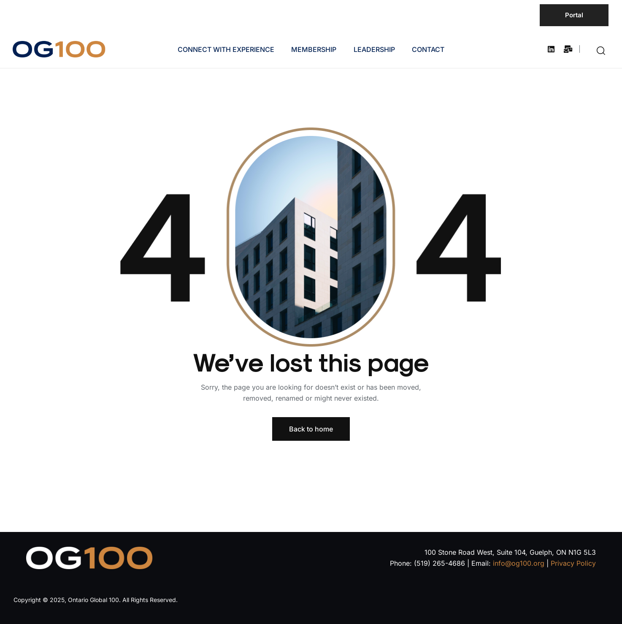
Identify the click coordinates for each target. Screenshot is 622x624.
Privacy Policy (573, 563)
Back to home (311, 429)
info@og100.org (518, 563)
